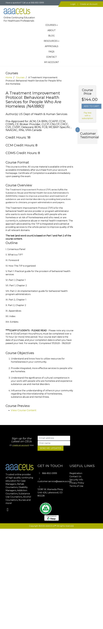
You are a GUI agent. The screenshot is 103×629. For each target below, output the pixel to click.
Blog (51, 35)
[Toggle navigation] (93, 9)
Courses (50, 25)
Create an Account (88, 4)
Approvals (51, 46)
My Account (51, 62)
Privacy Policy (76, 483)
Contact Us (75, 476)
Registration (75, 473)
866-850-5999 (49, 473)
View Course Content (23, 410)
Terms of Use (76, 486)
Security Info (76, 479)
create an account (20, 445)
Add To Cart (91, 106)
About (52, 30)
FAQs (51, 51)
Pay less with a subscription (87, 116)
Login (73, 4)
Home (9, 77)
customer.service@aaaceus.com (55, 481)
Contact (51, 57)
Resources (51, 41)
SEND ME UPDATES (50, 448)
